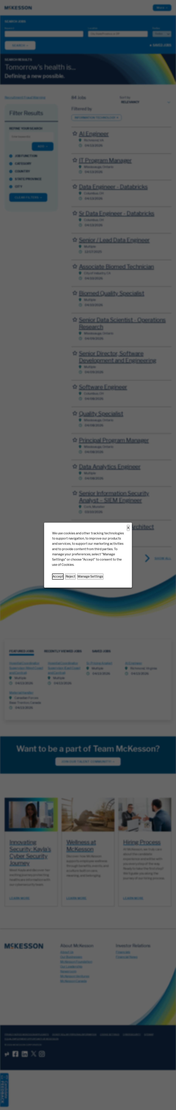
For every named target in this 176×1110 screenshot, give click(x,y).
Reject (70, 576)
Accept (57, 576)
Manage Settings (90, 576)
